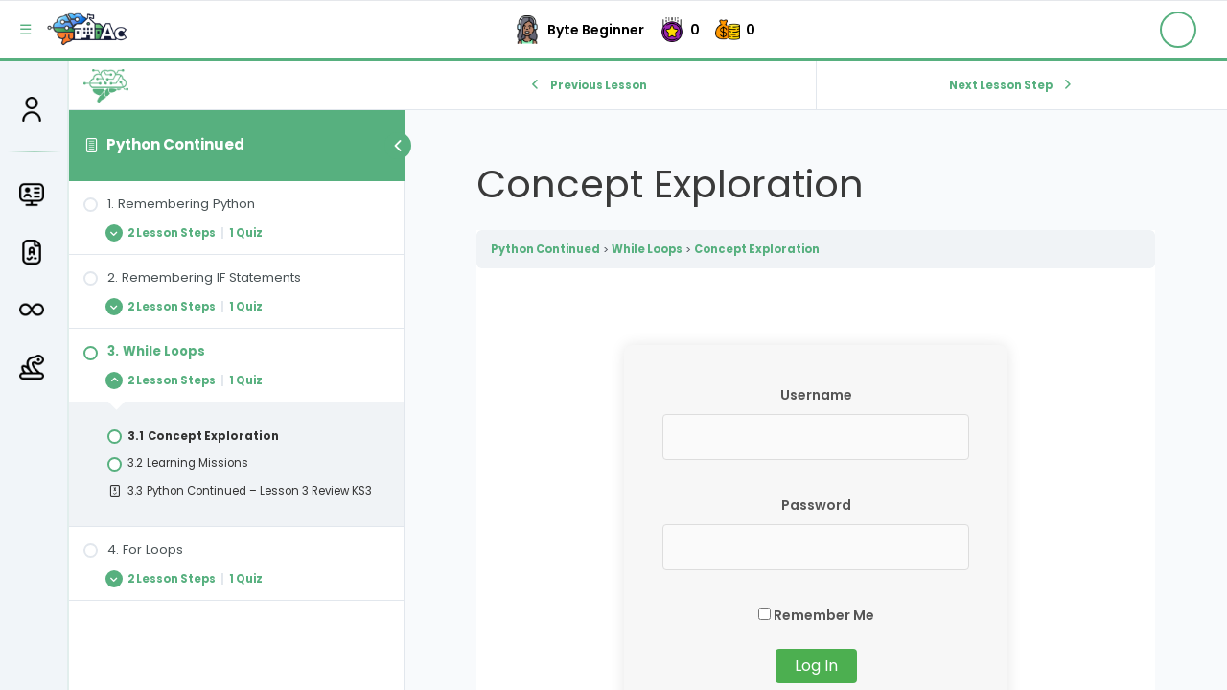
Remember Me (816, 615)
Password (816, 505)
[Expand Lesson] (236, 232)
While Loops (647, 249)
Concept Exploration (757, 249)
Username (816, 394)
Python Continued (175, 144)
